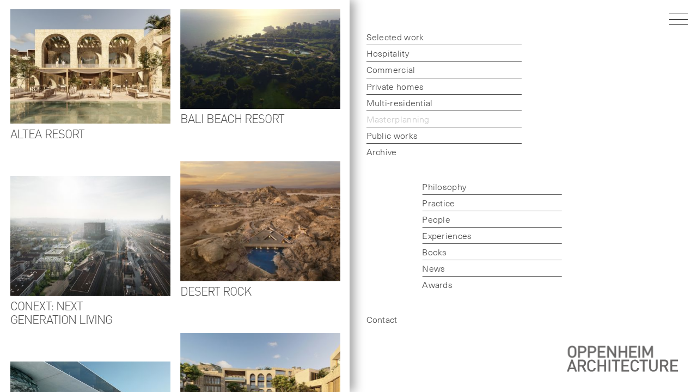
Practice (433, 202)
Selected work (389, 36)
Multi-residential (393, 102)
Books (429, 251)
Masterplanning (392, 118)
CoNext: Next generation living (61, 312)
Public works (386, 135)
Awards (432, 284)
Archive (375, 151)
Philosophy (439, 186)
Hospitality (381, 52)
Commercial (384, 69)
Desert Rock (216, 290)
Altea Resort (47, 133)
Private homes (389, 86)
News (428, 267)
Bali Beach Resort (232, 117)
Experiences (441, 235)
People (431, 218)
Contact (376, 319)
